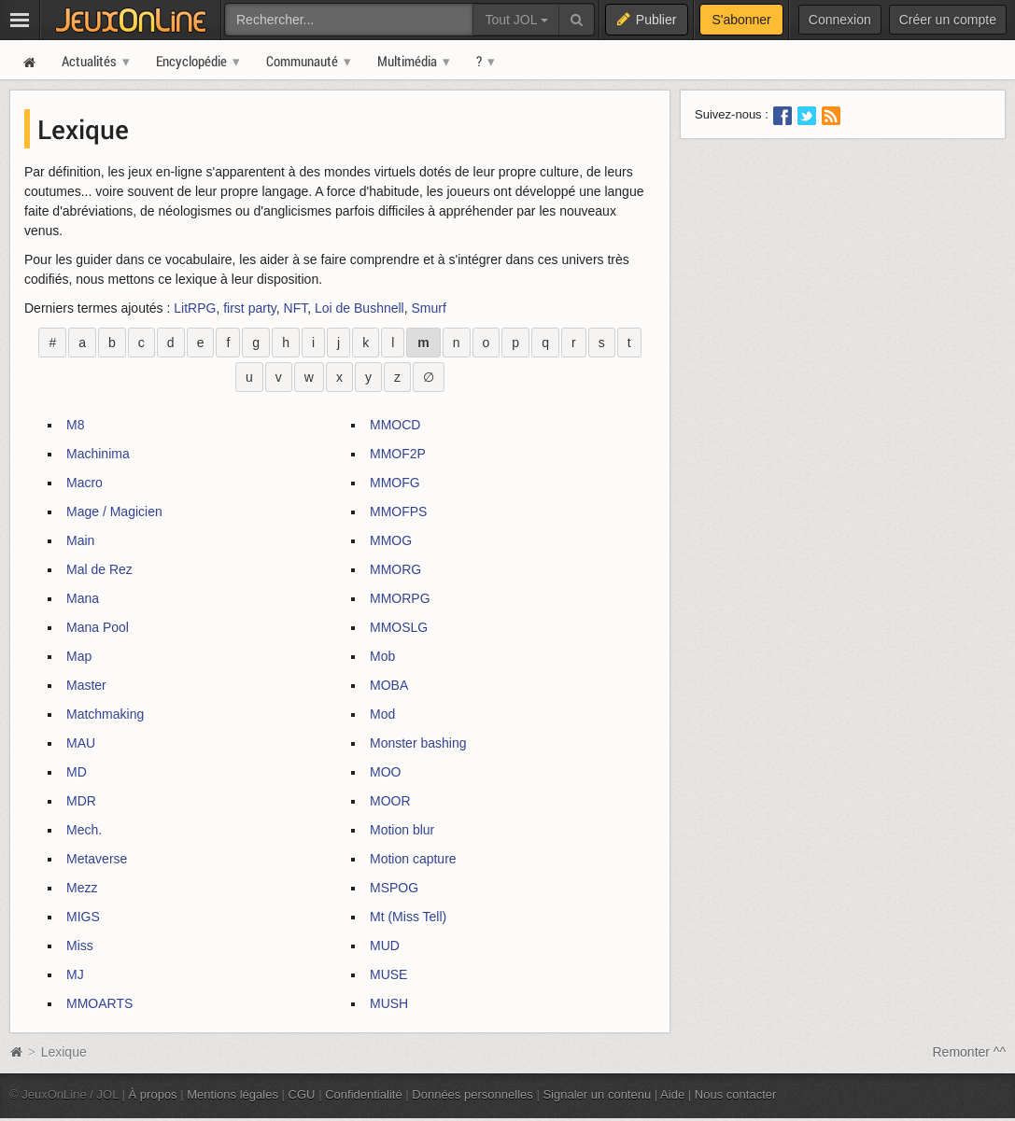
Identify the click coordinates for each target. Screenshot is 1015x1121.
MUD (385, 945)
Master (86, 685)
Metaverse (96, 858)
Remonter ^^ (970, 1051)
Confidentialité (363, 1094)
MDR (81, 800)
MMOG (391, 540)
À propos (153, 1094)
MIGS (83, 916)
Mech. (84, 829)
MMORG (395, 569)
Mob (382, 656)
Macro (84, 482)
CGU (302, 1094)
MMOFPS (398, 511)
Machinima (98, 453)
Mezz (81, 887)
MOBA (389, 685)
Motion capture (413, 858)
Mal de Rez (99, 569)
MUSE (388, 974)
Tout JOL (516, 19)
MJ (75, 974)
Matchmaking (105, 714)
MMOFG (395, 482)
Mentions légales (232, 1094)
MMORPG (400, 598)
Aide (672, 1094)
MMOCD (395, 424)
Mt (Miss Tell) (408, 916)
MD (76, 771)
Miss (79, 945)
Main (80, 540)
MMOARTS (99, 1003)
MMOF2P (398, 453)
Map (79, 656)
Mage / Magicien (114, 511)
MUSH (389, 1003)
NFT (296, 308)
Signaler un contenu (597, 1094)
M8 (75, 424)
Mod (382, 714)
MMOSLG (399, 627)
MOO (385, 771)
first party (249, 308)
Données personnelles (472, 1094)
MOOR (390, 800)
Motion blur (402, 829)
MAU (80, 743)
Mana (82, 598)
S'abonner (741, 19)
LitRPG (195, 308)
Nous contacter (736, 1094)
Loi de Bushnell (359, 308)
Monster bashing (418, 743)
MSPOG (394, 887)
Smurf (429, 308)
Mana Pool (97, 627)
